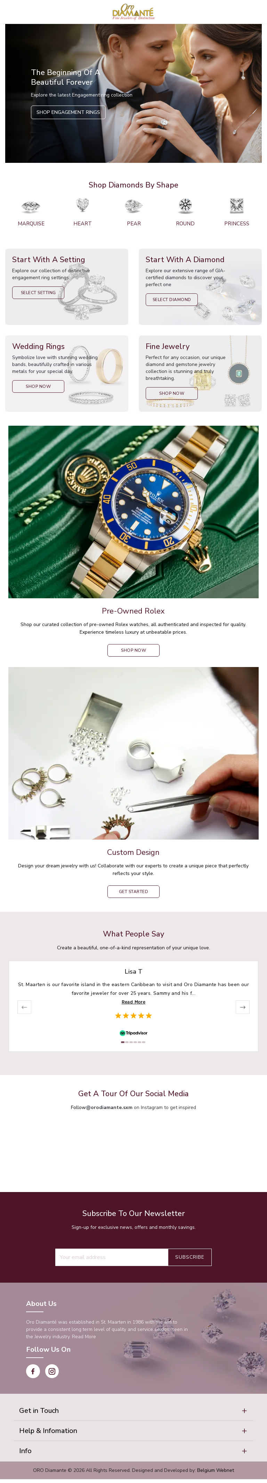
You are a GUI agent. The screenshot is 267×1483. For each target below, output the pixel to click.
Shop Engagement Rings (68, 112)
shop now (133, 650)
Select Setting (38, 292)
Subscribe (189, 1257)
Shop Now (38, 386)
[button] (133, 1411)
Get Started (133, 891)
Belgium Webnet (215, 1474)
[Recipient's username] (111, 1257)
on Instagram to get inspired (141, 1107)
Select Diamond (172, 299)
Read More (134, 1002)
